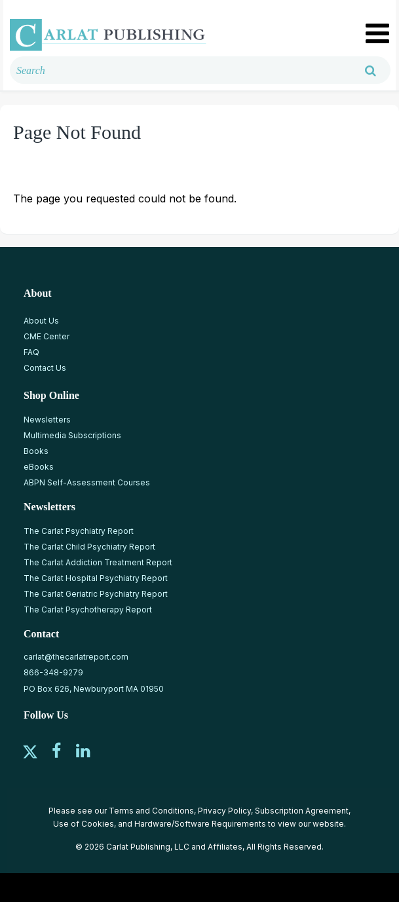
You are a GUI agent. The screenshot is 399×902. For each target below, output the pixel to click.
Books (36, 451)
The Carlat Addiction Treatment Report (98, 562)
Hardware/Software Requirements (200, 824)
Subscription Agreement (302, 811)
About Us (41, 321)
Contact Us (45, 368)
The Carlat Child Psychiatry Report (89, 547)
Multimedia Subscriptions (72, 435)
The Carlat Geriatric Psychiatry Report (96, 594)
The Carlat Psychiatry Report (79, 531)
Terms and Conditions (151, 811)
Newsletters (47, 419)
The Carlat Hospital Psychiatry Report (96, 578)
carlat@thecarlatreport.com (76, 657)
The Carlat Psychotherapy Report (88, 609)
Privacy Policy (224, 811)
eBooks (39, 467)
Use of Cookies (83, 824)
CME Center (46, 336)
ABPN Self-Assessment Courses (87, 482)
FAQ (31, 352)
